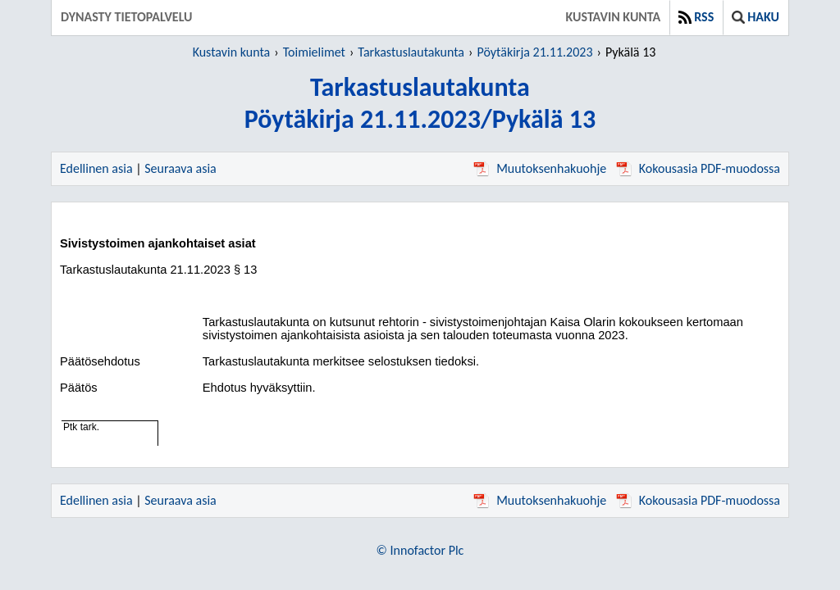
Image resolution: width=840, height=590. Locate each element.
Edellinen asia (96, 168)
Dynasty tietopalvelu (127, 17)
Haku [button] (755, 17)
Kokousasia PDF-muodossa (698, 168)
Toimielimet (314, 52)
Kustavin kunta (613, 17)
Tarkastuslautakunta (411, 52)
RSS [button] (696, 17)
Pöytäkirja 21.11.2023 (534, 52)
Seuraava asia (180, 168)
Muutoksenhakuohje (539, 168)
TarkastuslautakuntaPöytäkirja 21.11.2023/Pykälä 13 (420, 103)
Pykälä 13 (630, 52)
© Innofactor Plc (420, 550)
